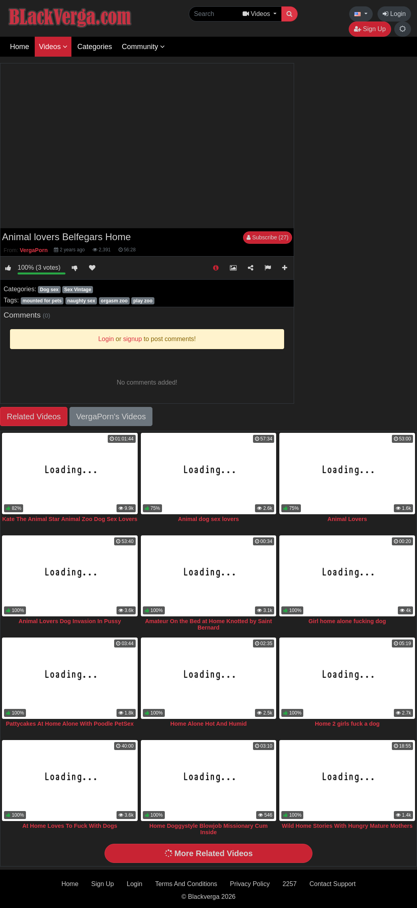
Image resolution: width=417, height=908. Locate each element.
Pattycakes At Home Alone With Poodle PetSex (70, 723)
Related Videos (34, 416)
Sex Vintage (77, 289)
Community (143, 47)
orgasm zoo (114, 301)
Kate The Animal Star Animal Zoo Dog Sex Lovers (69, 519)
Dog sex (49, 289)
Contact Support (332, 883)
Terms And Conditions (186, 883)
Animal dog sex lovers (208, 519)
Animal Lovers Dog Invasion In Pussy (70, 621)
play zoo (142, 301)
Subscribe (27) (268, 237)
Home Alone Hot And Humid (208, 723)
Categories (94, 47)
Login (394, 13)
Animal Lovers (347, 519)
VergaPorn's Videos (111, 416)
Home (19, 47)
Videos (53, 47)
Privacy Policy (250, 883)
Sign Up (369, 29)
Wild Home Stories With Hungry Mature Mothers (347, 826)
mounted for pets (41, 301)
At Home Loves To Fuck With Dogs (69, 826)
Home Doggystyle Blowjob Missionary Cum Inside (208, 829)
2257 (290, 883)
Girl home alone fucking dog (347, 621)
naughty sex (81, 301)
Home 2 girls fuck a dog (347, 723)
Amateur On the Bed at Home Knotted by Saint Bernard (208, 624)
